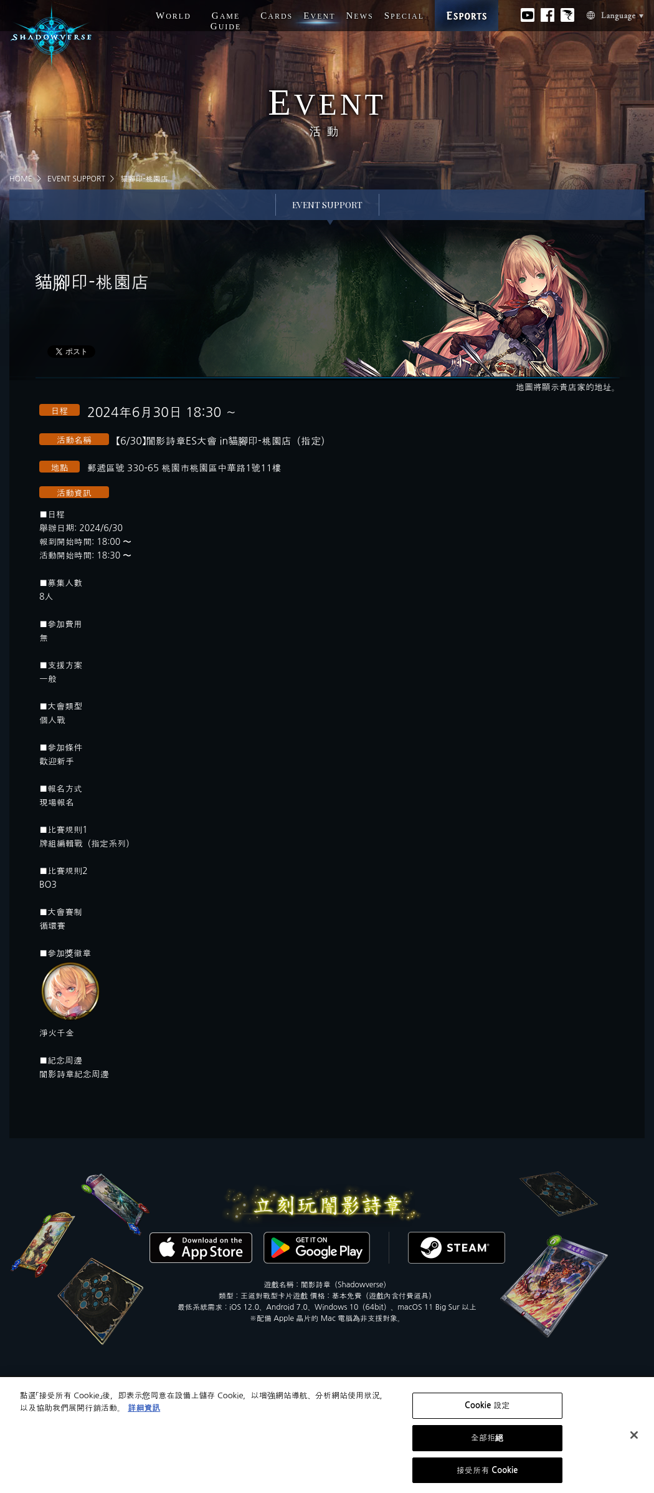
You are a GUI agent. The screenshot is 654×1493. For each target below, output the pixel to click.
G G (226, 21)
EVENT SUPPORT (76, 179)
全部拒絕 (487, 1442)
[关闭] (634, 1438)
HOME (20, 179)
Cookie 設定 (487, 1410)
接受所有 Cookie (487, 1474)
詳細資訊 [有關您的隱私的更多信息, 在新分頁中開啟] (144, 1412)
